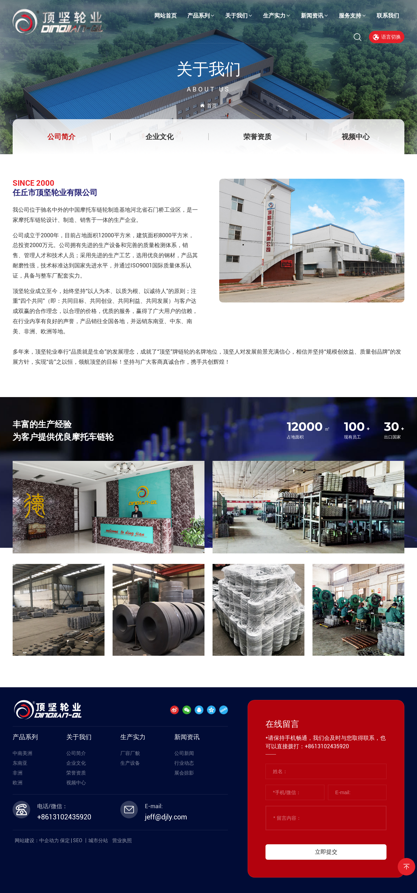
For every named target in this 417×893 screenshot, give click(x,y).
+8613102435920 (64, 817)
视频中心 (356, 136)
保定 (65, 840)
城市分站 (98, 840)
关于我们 (208, 69)
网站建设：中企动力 (37, 840)
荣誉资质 (257, 136)
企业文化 (160, 136)
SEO (77, 840)
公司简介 (61, 136)
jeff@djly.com (166, 817)
